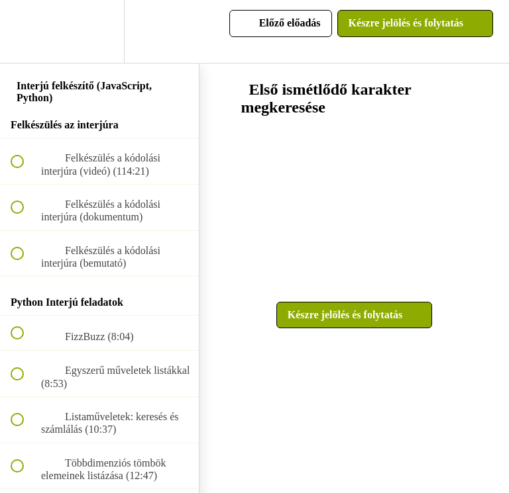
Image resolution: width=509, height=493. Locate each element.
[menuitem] (99, 31)
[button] (24, 31)
